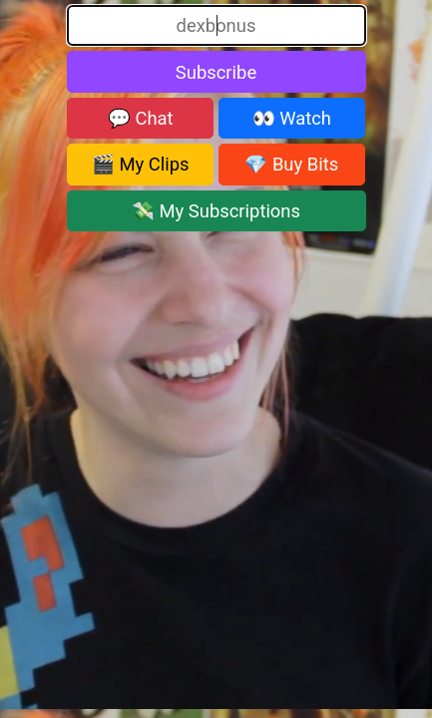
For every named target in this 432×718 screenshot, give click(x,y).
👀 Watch (291, 118)
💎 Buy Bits (291, 164)
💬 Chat (141, 118)
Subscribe (216, 72)
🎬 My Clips (141, 164)
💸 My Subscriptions (216, 210)
